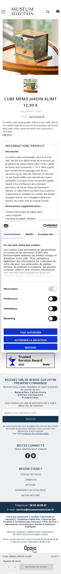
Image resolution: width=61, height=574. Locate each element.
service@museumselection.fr (35, 509)
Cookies (35, 516)
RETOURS (30, 484)
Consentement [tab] (12, 234)
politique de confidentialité (36, 433)
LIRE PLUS (7, 134)
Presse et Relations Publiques (40, 525)
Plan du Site (49, 521)
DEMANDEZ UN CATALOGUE (30, 490)
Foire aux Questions (17, 516)
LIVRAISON (30, 479)
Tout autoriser (30, 332)
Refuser (30, 347)
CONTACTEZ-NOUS (30, 474)
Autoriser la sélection (30, 340)
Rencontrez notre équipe (19, 524)
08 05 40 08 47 (38, 505)
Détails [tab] (29, 234)
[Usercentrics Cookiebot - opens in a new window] (43, 226)
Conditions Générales (28, 519)
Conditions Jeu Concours (28, 521)
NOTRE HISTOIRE (30, 495)
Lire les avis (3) (37, 116)
